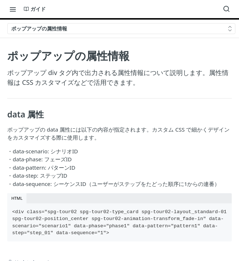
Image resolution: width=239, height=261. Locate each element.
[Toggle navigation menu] (12, 9)
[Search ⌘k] (226, 9)
